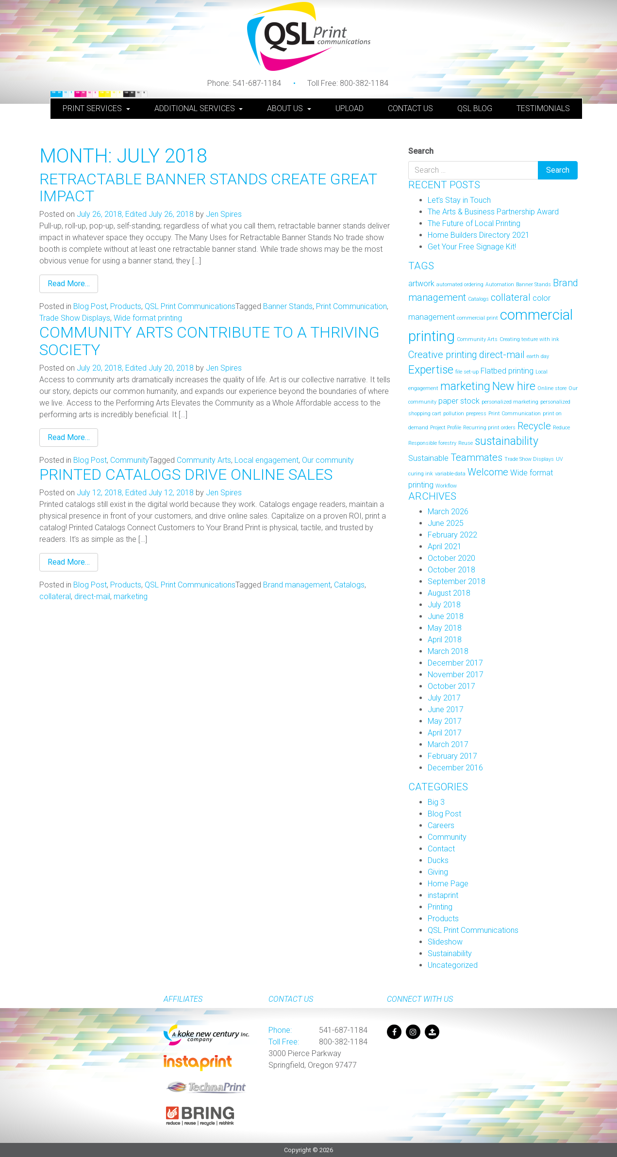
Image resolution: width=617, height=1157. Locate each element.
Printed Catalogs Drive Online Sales (186, 474)
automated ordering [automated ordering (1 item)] (460, 284)
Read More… (69, 283)
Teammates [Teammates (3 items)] (476, 457)
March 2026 (448, 511)
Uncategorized (453, 965)
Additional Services (195, 108)
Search (421, 151)
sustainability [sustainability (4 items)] (506, 441)
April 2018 (445, 639)
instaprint (443, 895)
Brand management (297, 584)
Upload (349, 108)
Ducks (438, 860)
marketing (131, 596)
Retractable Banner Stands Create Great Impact (208, 187)
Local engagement (266, 460)
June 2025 (446, 523)
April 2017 (445, 732)
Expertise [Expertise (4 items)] (430, 369)
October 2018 (451, 569)
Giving (438, 872)
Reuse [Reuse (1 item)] (465, 443)
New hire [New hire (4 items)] (513, 386)
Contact (441, 848)
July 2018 (444, 604)
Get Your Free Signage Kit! (472, 246)
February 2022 (452, 534)
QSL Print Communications (190, 306)
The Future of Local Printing (474, 223)
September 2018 (456, 581)
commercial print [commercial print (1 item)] (477, 318)
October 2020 (451, 558)
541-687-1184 (244, 83)
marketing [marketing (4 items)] (465, 386)
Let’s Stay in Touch (459, 200)
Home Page (448, 883)
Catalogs (349, 584)
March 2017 (448, 744)
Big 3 (436, 802)
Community (129, 460)
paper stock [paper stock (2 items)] (459, 401)
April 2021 (445, 546)
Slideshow (445, 941)
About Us (286, 108)
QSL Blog (474, 108)
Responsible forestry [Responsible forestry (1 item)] (432, 443)
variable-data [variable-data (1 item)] (450, 474)
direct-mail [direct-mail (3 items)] (502, 354)
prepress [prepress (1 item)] (476, 413)
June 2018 (446, 616)
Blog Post (90, 306)
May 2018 (445, 628)
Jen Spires (224, 214)
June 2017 (446, 709)
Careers (441, 825)
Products (125, 306)
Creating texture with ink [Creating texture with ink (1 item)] (529, 339)
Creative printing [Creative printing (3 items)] (442, 354)
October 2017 (451, 686)
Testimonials (543, 108)
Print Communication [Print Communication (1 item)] (514, 413)
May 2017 (445, 721)
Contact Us (410, 108)
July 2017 (444, 697)
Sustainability (450, 953)
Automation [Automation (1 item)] (499, 284)
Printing (440, 907)
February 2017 (452, 756)
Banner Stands (288, 306)
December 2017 (455, 663)
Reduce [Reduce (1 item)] (561, 427)
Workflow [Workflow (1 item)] (446, 486)
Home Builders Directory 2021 (479, 235)
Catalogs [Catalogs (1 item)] (478, 299)
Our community (328, 460)
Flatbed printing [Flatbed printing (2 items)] (507, 370)
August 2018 (449, 593)
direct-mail (92, 596)
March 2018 (448, 651)
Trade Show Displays (74, 318)
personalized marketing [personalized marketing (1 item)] (510, 402)
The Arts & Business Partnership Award (493, 211)
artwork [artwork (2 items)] (421, 283)
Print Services (93, 108)
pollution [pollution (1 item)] (453, 413)
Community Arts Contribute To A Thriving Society (209, 341)
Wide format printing (148, 318)
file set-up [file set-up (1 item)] (467, 372)
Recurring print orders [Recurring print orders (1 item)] (489, 427)
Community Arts (204, 460)
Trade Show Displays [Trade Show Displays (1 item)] (529, 459)
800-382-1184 (347, 83)
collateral (55, 596)
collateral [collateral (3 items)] (511, 297)
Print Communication (351, 306)
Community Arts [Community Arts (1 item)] (477, 339)
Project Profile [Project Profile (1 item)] (445, 427)
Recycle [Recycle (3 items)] (534, 426)
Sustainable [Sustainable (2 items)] (428, 458)
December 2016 (455, 767)
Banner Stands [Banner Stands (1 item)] (533, 284)
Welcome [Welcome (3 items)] (487, 472)
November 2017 (456, 674)
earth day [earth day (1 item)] (538, 356)
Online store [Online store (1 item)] (552, 388)
